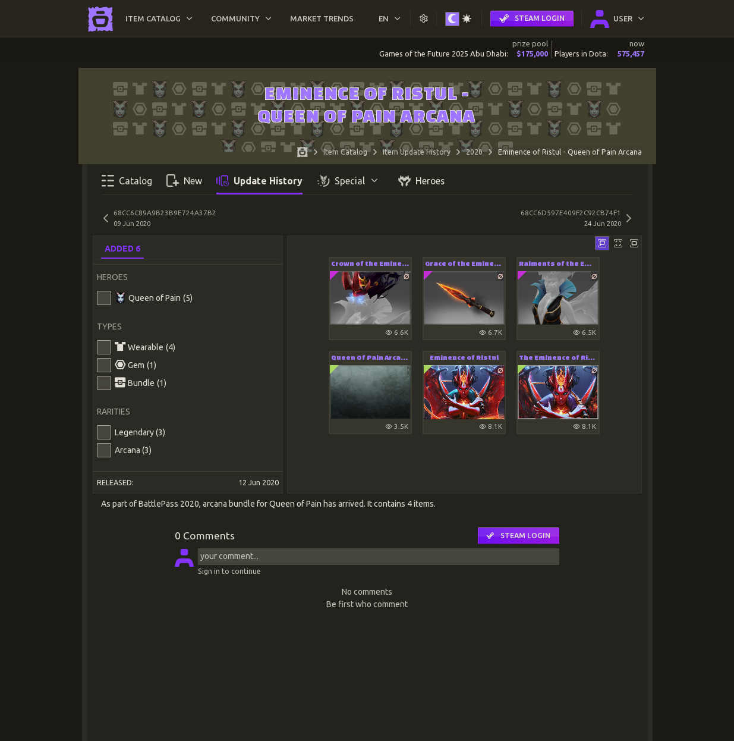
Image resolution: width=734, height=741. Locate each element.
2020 (474, 152)
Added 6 (122, 248)
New (184, 180)
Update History (259, 180)
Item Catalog (345, 152)
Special (348, 180)
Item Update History (417, 152)
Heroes (421, 180)
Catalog (127, 180)
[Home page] (302, 154)
